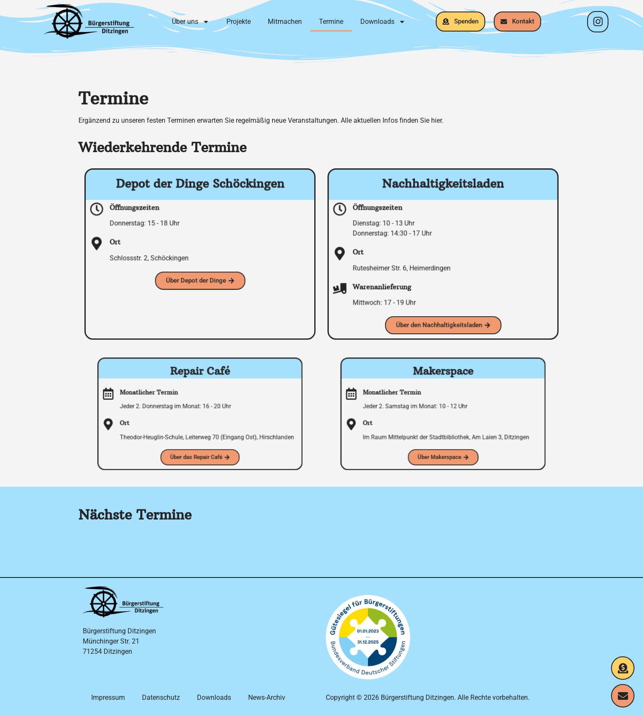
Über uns (190, 21)
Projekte (238, 21)
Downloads (382, 21)
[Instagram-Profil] (597, 21)
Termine (331, 21)
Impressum (108, 697)
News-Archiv (266, 697)
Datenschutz (161, 697)
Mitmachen (285, 21)
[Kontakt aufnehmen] (622, 695)
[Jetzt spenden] (622, 668)
